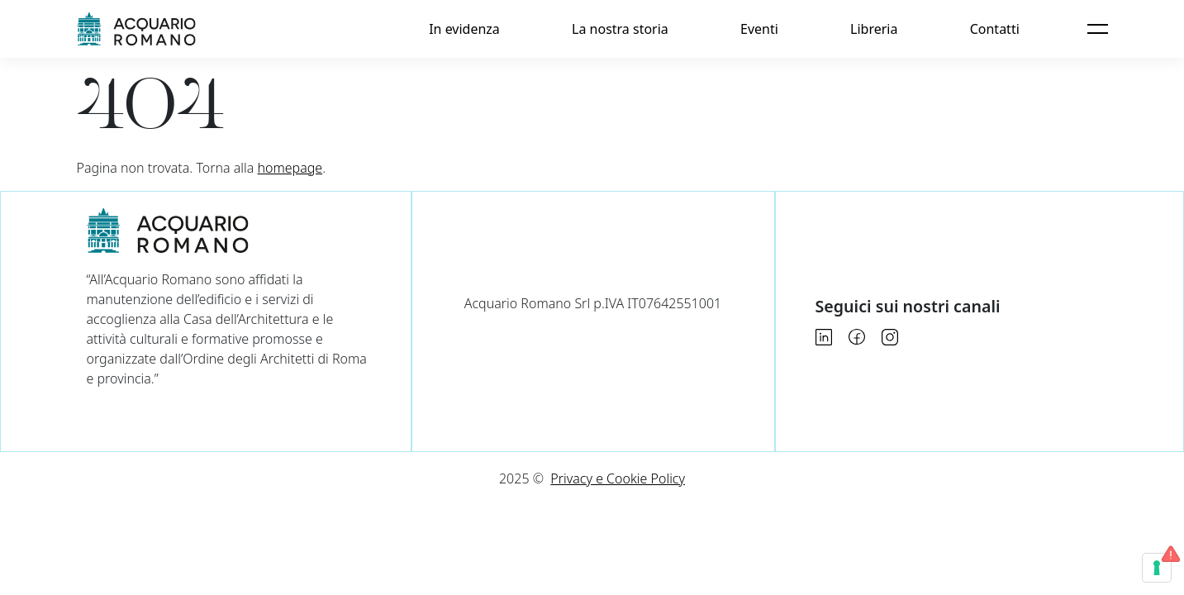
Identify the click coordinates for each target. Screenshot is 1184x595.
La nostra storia (620, 29)
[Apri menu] (1097, 29)
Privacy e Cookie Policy (617, 478)
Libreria (873, 29)
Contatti (995, 29)
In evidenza (464, 29)
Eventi (759, 29)
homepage (290, 168)
